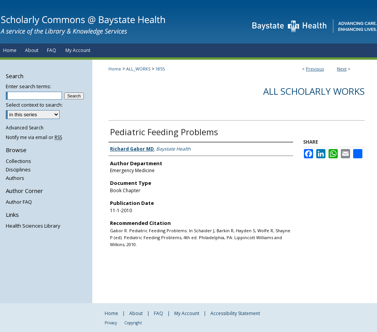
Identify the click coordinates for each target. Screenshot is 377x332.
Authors (15, 177)
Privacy (111, 322)
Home (114, 69)
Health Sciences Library (33, 225)
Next (342, 69)
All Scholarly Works (314, 91)
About (136, 313)
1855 (160, 69)
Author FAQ (19, 201)
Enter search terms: (28, 86)
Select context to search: (34, 104)
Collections (18, 161)
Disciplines (18, 169)
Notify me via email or (34, 137)
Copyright (133, 322)
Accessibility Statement (235, 313)
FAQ (158, 313)
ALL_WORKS (138, 69)
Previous (315, 69)
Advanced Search (24, 127)
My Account (186, 313)
